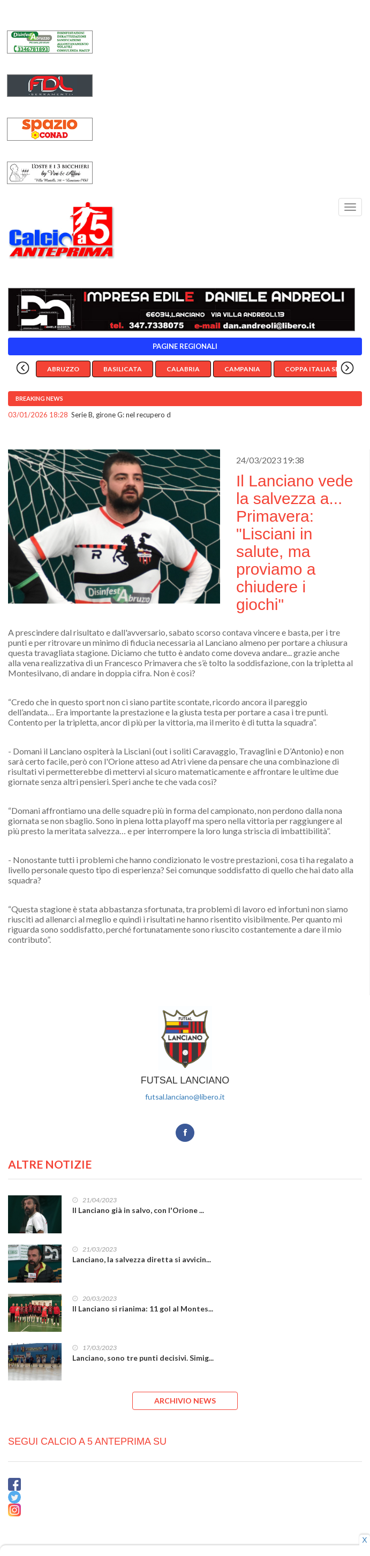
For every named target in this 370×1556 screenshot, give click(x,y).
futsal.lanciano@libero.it (185, 1096)
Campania (242, 369)
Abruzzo (63, 369)
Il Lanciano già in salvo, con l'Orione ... (138, 1210)
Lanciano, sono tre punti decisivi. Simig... (143, 1357)
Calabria (183, 369)
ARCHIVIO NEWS (185, 1400)
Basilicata (122, 369)
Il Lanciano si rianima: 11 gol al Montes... (142, 1308)
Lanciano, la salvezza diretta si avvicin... (141, 1259)
